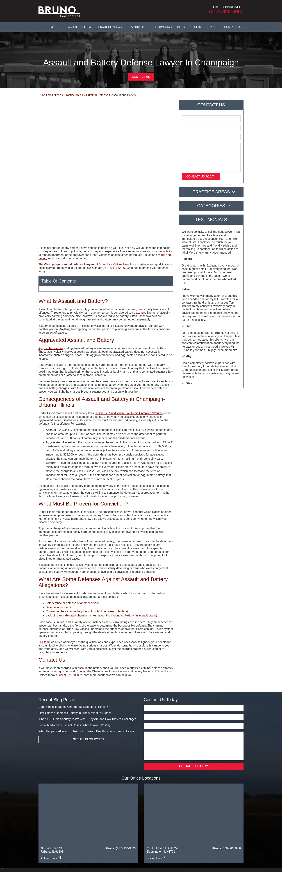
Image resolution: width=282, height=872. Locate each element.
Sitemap (194, 819)
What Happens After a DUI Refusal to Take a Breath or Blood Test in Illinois (86, 672)
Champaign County (75, 829)
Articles (137, 26)
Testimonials (163, 26)
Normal (165, 836)
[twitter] (140, 845)
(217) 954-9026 (126, 789)
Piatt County (188, 836)
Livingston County (62, 836)
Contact (82, 612)
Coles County (96, 829)
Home (51, 26)
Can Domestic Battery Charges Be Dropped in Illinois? (73, 648)
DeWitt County (137, 829)
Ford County (215, 829)
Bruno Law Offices (110, 205)
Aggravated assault (50, 289)
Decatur (122, 829)
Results (195, 26)
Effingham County (196, 829)
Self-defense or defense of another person (73, 544)
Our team (44, 583)
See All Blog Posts (88, 680)
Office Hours (51, 799)
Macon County (83, 836)
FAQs (148, 819)
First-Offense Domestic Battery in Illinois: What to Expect (74, 654)
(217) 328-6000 (226, 11)
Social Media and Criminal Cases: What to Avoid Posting (74, 666)
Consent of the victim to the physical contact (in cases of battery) (87, 552)
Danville (110, 829)
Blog (181, 26)
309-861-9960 (232, 789)
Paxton (175, 836)
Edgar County (176, 829)
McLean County (115, 836)
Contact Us (233, 26)
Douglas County (157, 829)
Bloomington (55, 829)
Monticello (132, 836)
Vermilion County (218, 836)
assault (140, 253)
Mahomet (99, 836)
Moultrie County (149, 836)
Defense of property (58, 548)
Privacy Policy (209, 819)
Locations (212, 26)
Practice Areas (110, 26)
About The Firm (79, 26)
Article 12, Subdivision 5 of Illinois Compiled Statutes (129, 354)
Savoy (233, 836)
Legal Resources (177, 819)
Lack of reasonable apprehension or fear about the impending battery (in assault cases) (101, 556)
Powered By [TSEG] (141, 861)
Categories (211, 205)
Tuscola (202, 836)
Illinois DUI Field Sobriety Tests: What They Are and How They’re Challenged (87, 660)
